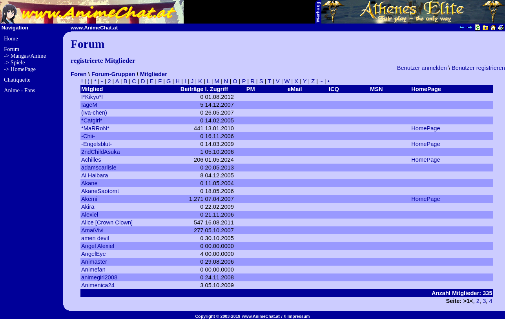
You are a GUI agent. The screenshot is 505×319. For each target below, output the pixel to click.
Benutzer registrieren (478, 68)
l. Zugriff (216, 89)
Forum (11, 49)
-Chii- (88, 136)
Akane (89, 183)
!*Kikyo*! (92, 97)
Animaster (94, 262)
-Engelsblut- (96, 144)
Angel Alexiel (97, 246)
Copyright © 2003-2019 (217, 316)
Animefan (93, 269)
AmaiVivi (92, 230)
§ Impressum (297, 316)
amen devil (95, 238)
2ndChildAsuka (100, 152)
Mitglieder (153, 74)
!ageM (89, 105)
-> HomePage (20, 69)
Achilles (91, 160)
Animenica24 (98, 285)
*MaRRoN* (95, 128)
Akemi (89, 199)
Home (11, 38)
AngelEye (93, 254)
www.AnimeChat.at (261, 316)
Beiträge (192, 89)
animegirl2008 (99, 277)
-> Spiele (14, 62)
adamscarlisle (99, 167)
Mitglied (92, 89)
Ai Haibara (94, 175)
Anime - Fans (19, 90)
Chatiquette (17, 80)
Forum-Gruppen (113, 74)
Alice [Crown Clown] (107, 222)
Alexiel (89, 214)
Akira (87, 207)
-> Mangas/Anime (25, 56)
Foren (79, 74)
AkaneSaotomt (100, 191)
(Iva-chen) (94, 112)
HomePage (425, 128)
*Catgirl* (91, 120)
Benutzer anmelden (422, 68)
